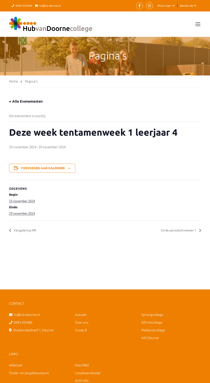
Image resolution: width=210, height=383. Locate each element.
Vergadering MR (26, 230)
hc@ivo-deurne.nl (50, 5)
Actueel (81, 314)
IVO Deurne (150, 337)
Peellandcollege (153, 330)
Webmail (15, 365)
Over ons (81, 322)
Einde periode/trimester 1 (176, 230)
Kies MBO (82, 365)
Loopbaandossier (88, 372)
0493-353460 (24, 5)
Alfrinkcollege (151, 322)
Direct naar (164, 5)
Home (13, 81)
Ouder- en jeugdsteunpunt (29, 372)
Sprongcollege (152, 314)
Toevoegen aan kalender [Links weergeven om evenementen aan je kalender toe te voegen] (43, 168)
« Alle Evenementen (26, 101)
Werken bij (186, 5)
